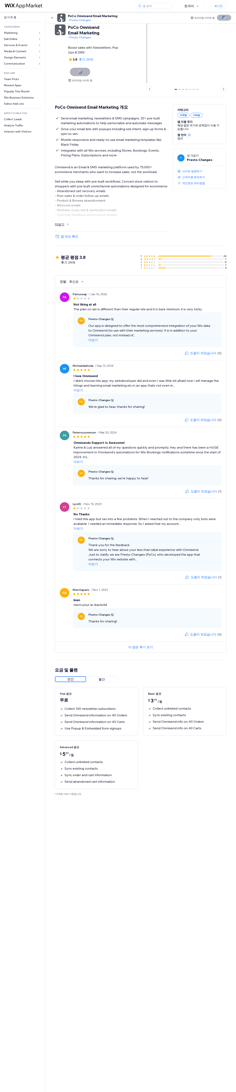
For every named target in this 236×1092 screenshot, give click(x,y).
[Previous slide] (150, 89)
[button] (189, 135)
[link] (22, 17)
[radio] (70, 679)
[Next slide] (223, 89)
